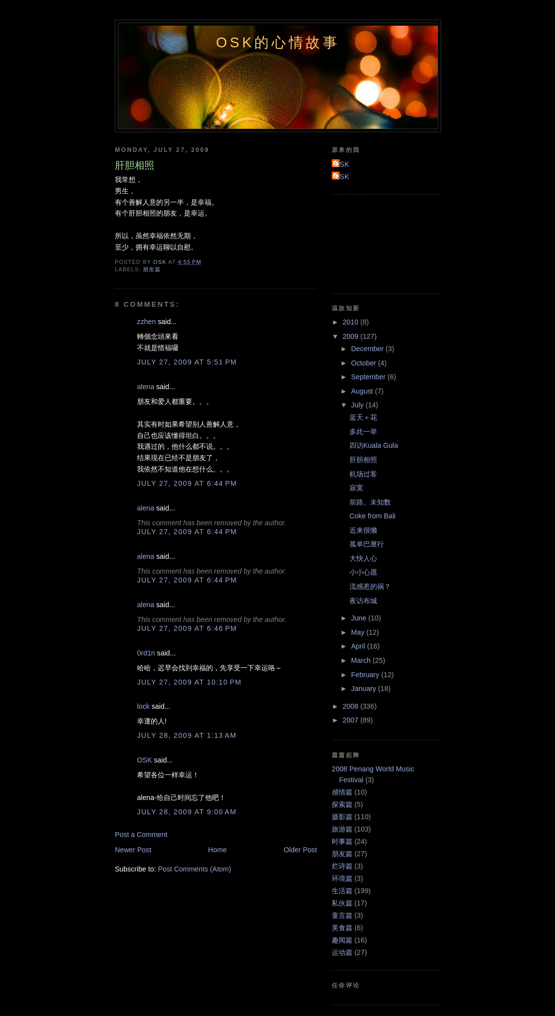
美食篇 (342, 928)
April (359, 646)
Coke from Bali (372, 516)
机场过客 (363, 474)
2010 (351, 322)
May (358, 632)
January (364, 688)
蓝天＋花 (363, 417)
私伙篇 (342, 903)
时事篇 (342, 841)
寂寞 (356, 488)
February (366, 675)
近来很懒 (363, 530)
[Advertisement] (376, 243)
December (368, 349)
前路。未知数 (370, 502)
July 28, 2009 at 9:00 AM (187, 812)
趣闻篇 (342, 940)
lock (143, 706)
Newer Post (133, 850)
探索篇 (342, 804)
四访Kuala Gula (373, 445)
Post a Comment (141, 834)
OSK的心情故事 (278, 42)
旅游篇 (342, 829)
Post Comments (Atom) (194, 869)
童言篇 (342, 915)
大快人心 (363, 558)
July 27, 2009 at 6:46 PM (187, 628)
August (363, 391)
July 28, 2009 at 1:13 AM (187, 735)
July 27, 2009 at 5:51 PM (187, 362)
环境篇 (342, 878)
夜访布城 (363, 601)
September (369, 377)
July (358, 405)
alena (145, 387)
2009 (351, 336)
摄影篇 (342, 817)
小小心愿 (363, 572)
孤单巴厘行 (366, 544)
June (359, 618)
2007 (351, 720)
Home (217, 850)
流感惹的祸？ (370, 586)
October (364, 363)
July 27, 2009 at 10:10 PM (189, 682)
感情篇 (342, 792)
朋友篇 (152, 269)
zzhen (146, 322)
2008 (351, 706)
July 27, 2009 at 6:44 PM (187, 483)
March (362, 660)
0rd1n (146, 653)
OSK (144, 760)
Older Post (300, 850)
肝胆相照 (363, 460)
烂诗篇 (342, 866)
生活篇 (342, 891)
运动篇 (342, 952)
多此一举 (363, 431)
